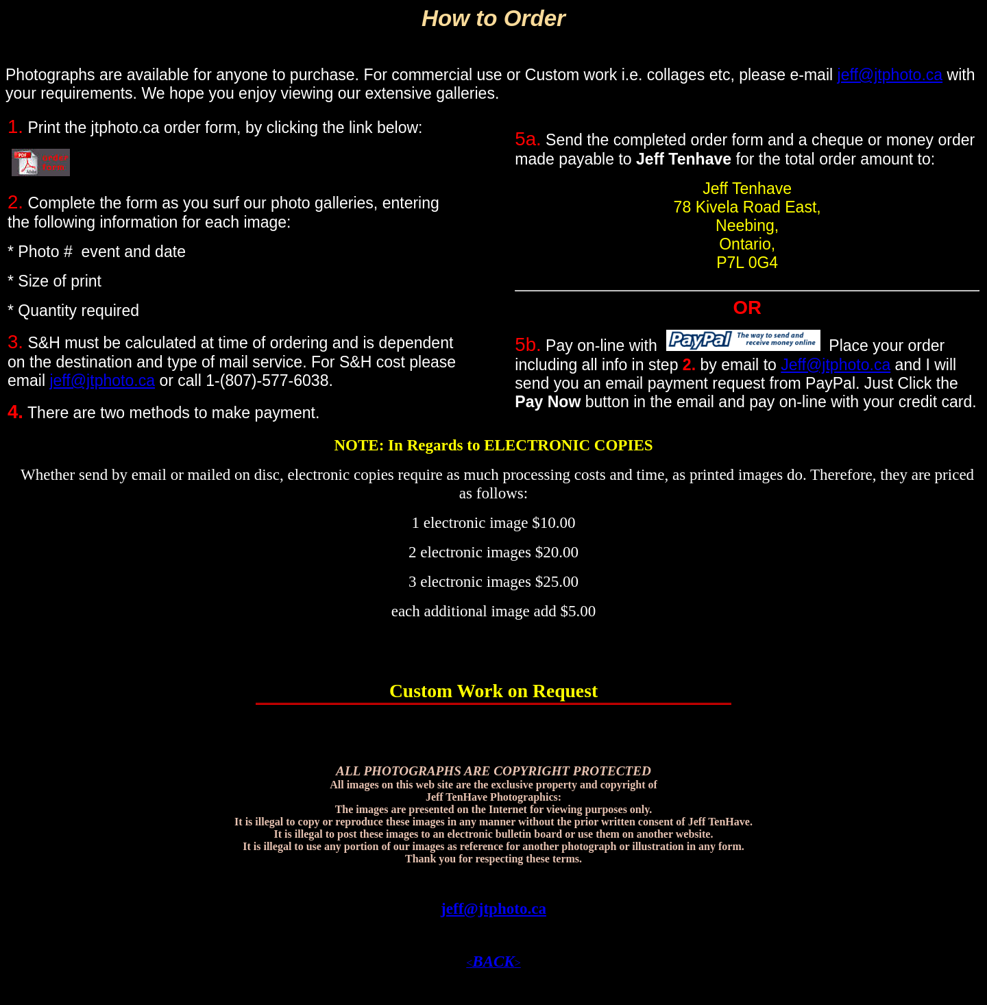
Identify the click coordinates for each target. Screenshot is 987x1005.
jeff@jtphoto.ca (890, 75)
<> (493, 963)
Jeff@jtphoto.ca (835, 365)
